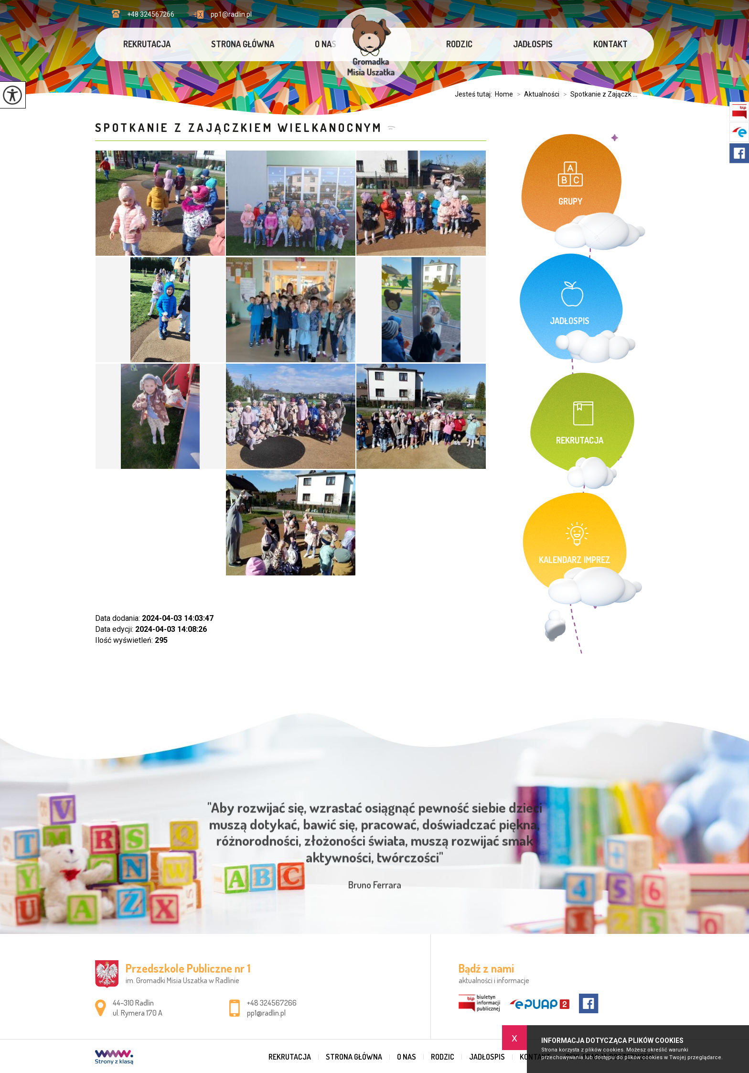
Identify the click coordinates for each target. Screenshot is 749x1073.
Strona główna (242, 44)
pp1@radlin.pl (222, 15)
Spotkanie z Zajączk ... (598, 94)
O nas (325, 44)
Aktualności (536, 94)
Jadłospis (533, 44)
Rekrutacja (147, 44)
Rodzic (459, 44)
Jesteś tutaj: (475, 94)
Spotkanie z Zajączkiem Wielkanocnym (239, 127)
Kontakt (610, 44)
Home (504, 94)
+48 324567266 (143, 14)
